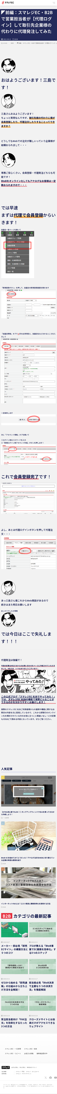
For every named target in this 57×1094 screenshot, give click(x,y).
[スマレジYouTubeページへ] (55, 1077)
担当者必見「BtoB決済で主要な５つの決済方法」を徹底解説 (41, 986)
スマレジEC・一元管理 (13, 1049)
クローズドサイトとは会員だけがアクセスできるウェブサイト (42, 1023)
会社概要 (4, 1071)
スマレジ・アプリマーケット (23, 1073)
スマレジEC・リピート (13, 1053)
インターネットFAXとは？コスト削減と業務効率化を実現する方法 (25, 903)
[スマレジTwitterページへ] (46, 1078)
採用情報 (4, 1073)
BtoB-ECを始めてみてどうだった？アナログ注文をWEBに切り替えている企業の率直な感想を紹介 (27, 859)
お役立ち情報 (28, 1053)
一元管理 (6, 817)
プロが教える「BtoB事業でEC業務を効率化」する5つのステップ (42, 949)
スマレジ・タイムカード (32, 1071)
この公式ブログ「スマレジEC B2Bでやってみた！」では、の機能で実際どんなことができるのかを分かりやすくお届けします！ (28, 699)
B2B (16, 39)
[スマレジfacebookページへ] (50, 1078)
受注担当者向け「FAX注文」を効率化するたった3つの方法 (14, 1023)
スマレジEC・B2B (30, 1049)
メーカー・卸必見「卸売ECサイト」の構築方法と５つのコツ (14, 949)
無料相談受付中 (42, 1053)
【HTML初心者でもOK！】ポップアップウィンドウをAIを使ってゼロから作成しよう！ (27, 813)
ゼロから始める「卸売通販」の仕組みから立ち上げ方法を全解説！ (14, 986)
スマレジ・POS (20, 1071)
